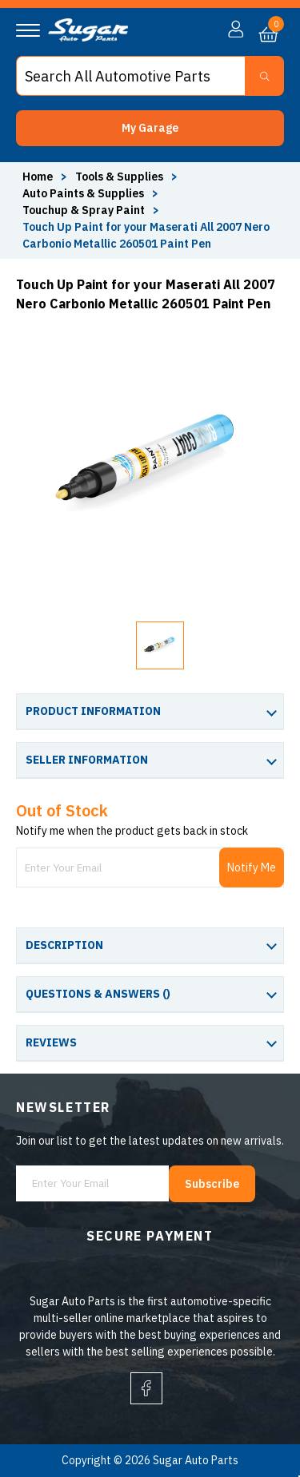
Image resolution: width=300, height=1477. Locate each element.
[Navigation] (28, 30)
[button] (150, 128)
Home (37, 176)
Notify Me (251, 867)
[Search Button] (264, 76)
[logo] (88, 37)
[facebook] (146, 1388)
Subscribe (212, 1184)
